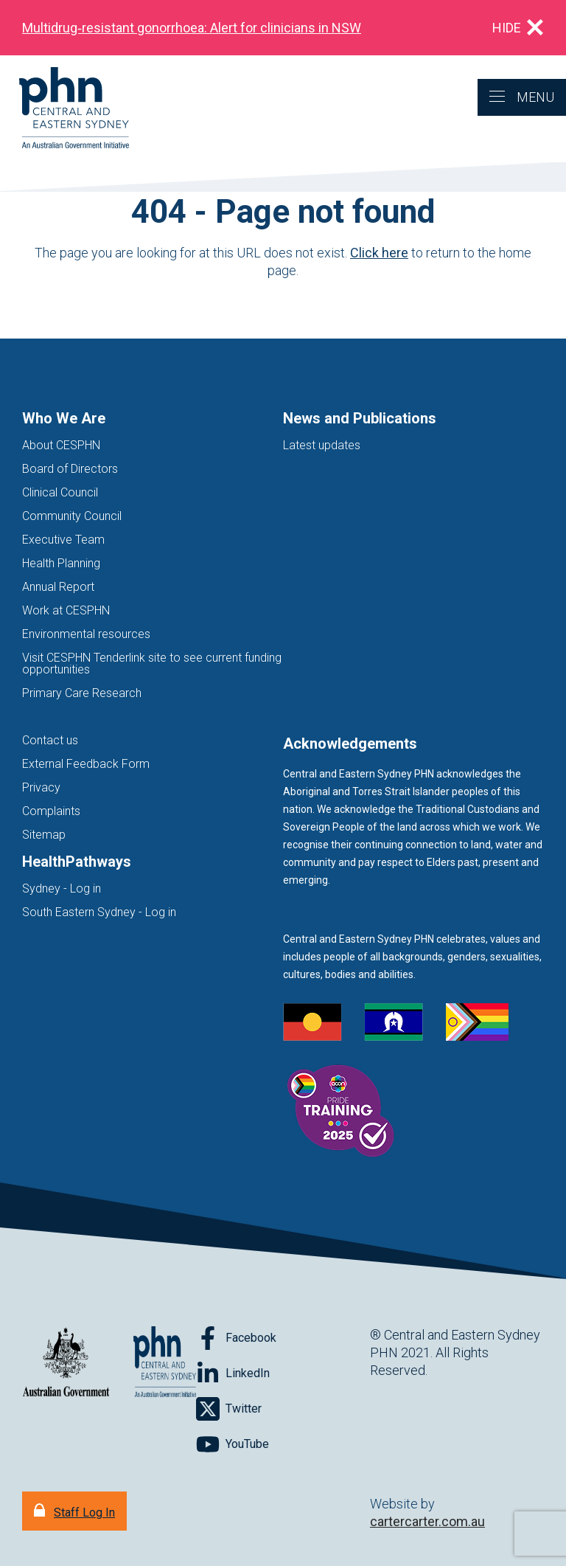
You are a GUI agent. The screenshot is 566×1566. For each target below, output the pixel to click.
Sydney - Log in (61, 888)
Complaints (51, 811)
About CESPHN (61, 445)
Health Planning (61, 563)
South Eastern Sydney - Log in (99, 912)
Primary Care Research (82, 693)
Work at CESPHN (66, 610)
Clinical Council (60, 492)
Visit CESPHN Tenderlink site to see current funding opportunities (152, 663)
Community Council (72, 516)
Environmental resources (86, 634)
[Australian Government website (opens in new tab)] (66, 1362)
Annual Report (58, 587)
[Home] (64, 108)
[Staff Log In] (74, 1511)
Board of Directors (70, 469)
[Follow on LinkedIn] (233, 1373)
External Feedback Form (86, 764)
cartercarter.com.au (427, 1521)
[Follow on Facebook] (236, 1338)
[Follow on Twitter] (229, 1409)
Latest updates (321, 445)
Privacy (41, 787)
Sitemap (44, 835)
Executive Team (63, 540)
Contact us (50, 740)
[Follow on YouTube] (232, 1444)
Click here (379, 252)
